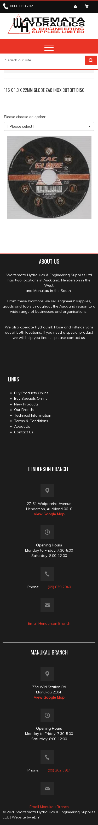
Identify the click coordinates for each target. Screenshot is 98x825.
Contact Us (23, 432)
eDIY (36, 817)
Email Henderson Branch (49, 623)
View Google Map (49, 514)
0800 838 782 (21, 6)
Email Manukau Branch (49, 806)
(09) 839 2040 (59, 587)
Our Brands (24, 409)
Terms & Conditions (31, 421)
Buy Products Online (31, 393)
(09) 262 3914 (59, 770)
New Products (26, 404)
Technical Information (32, 415)
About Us (22, 426)
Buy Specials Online (31, 398)
